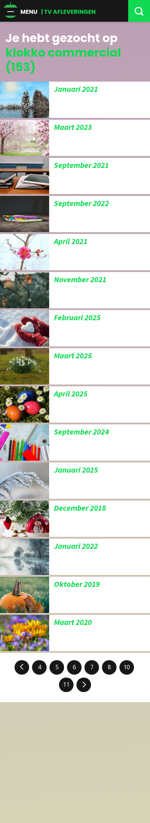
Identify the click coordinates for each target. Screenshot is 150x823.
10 (126, 667)
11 (66, 684)
